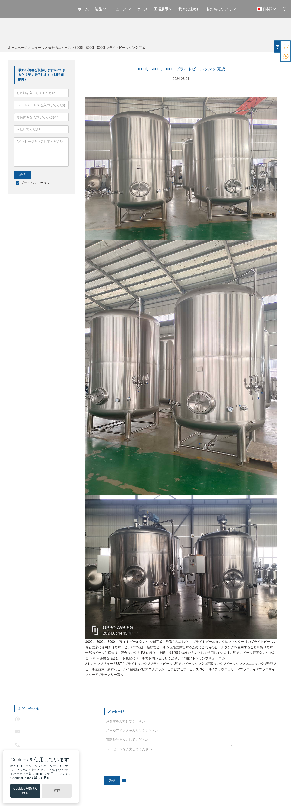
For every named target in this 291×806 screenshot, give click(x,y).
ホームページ (17, 47)
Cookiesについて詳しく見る (29, 778)
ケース (142, 9)
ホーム (83, 9)
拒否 (57, 790)
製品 (100, 9)
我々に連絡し (189, 9)
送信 (22, 174)
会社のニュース (59, 47)
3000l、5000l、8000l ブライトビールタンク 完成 (110, 47)
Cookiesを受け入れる (25, 790)
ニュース (121, 9)
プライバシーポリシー (37, 183)
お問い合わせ (29, 709)
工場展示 (163, 9)
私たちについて (221, 9)
